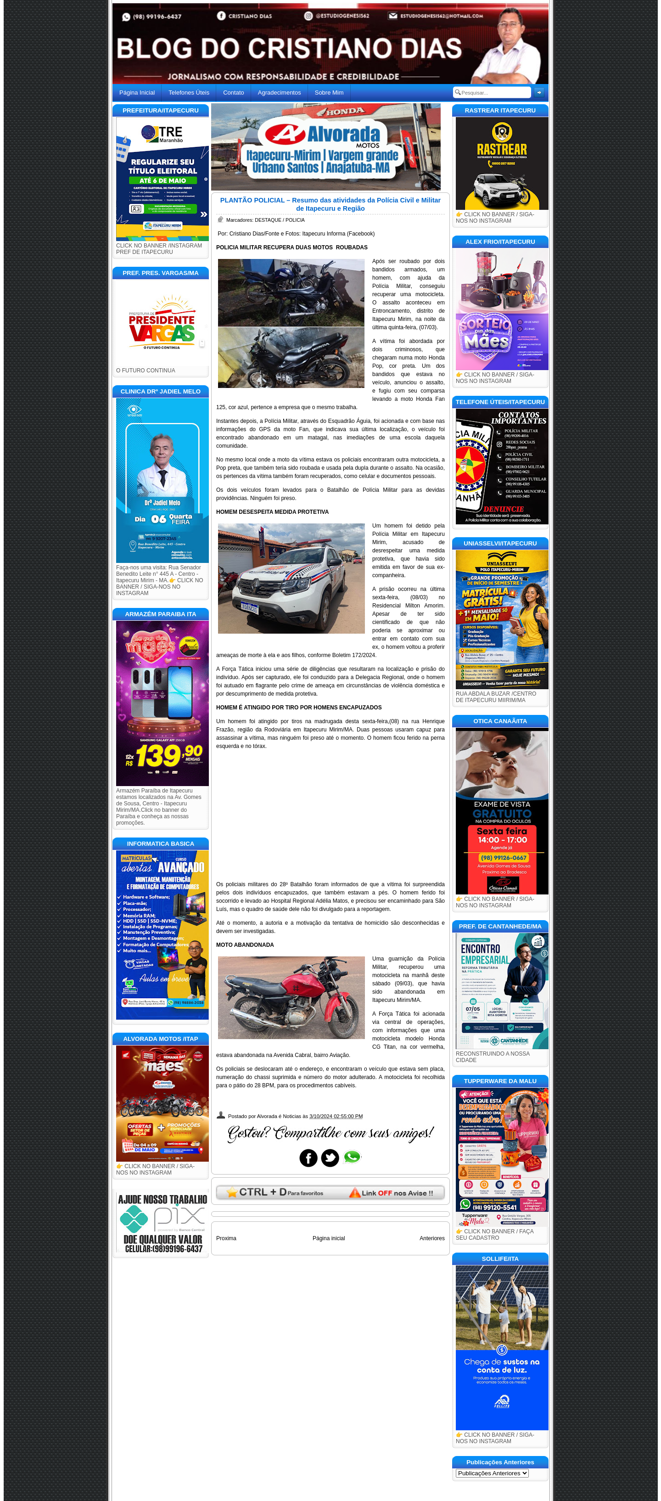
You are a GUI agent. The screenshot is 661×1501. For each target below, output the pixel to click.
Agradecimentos (279, 92)
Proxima (226, 1238)
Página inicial (329, 1238)
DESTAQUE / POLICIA (280, 220)
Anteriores (432, 1238)
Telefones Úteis (188, 92)
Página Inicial (137, 92)
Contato (233, 92)
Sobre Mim (329, 92)
